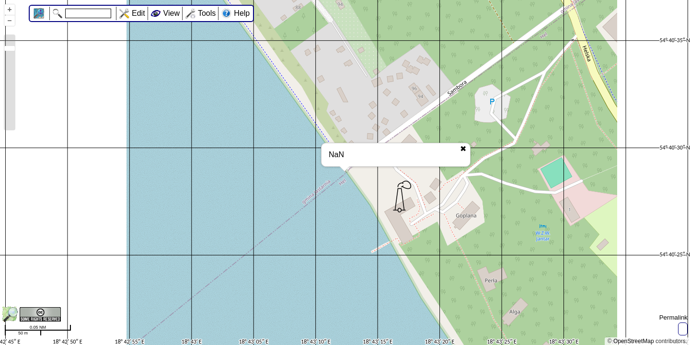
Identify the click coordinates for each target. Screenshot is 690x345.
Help (242, 13)
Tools (207, 13)
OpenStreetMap (633, 341)
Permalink (673, 317)
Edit (138, 13)
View (171, 13)
